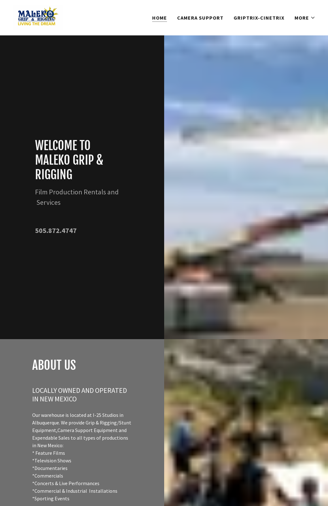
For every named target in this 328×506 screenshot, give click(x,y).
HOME (159, 18)
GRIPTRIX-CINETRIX (259, 18)
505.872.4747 (56, 230)
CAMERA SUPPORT (200, 18)
